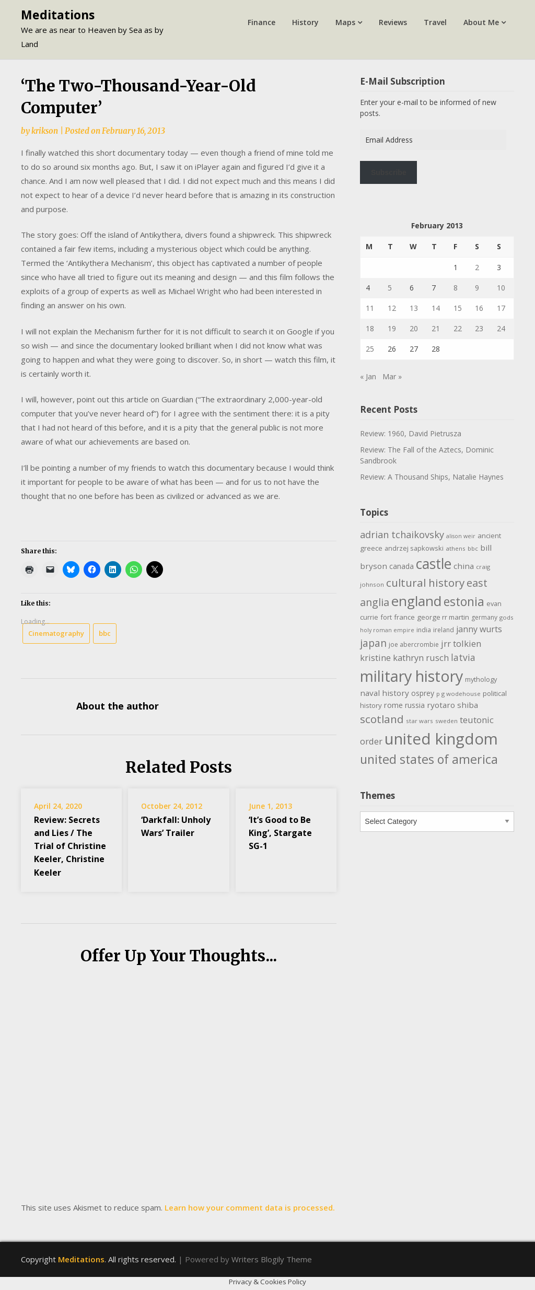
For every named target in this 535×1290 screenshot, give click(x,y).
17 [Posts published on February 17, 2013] (501, 308)
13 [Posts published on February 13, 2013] (414, 308)
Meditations (58, 14)
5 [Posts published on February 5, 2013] (390, 288)
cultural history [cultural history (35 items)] (425, 582)
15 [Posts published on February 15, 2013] (457, 308)
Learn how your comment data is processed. (250, 1207)
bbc (105, 633)
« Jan (368, 376)
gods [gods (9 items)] (506, 617)
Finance (261, 22)
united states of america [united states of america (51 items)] (429, 759)
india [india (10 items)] (423, 629)
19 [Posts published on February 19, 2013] (392, 328)
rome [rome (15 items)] (393, 705)
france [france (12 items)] (404, 617)
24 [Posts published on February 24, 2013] (501, 328)
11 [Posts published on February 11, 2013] (370, 308)
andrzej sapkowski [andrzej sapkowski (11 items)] (414, 548)
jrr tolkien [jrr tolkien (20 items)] (461, 643)
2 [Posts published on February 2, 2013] (477, 267)
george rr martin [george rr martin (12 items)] (443, 617)
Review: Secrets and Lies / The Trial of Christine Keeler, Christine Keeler (70, 846)
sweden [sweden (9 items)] (446, 721)
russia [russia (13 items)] (415, 705)
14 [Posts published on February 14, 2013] (436, 308)
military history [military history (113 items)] (411, 676)
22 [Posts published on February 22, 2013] (457, 328)
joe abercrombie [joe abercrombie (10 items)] (414, 644)
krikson (44, 131)
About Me (481, 22)
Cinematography (56, 633)
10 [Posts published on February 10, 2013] (501, 288)
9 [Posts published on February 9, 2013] (477, 288)
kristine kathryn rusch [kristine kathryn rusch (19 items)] (404, 658)
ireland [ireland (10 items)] (443, 629)
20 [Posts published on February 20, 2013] (414, 328)
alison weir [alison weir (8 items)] (460, 536)
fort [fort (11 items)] (386, 617)
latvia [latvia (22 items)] (463, 657)
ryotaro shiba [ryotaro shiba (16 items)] (452, 705)
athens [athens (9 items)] (456, 548)
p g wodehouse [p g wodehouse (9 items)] (458, 694)
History (305, 22)
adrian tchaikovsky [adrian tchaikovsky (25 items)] (402, 534)
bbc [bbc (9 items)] (473, 548)
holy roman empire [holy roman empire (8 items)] (387, 630)
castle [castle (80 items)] (433, 563)
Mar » (392, 376)
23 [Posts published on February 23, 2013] (479, 328)
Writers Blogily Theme (271, 1259)
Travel (435, 22)
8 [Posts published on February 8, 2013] (455, 288)
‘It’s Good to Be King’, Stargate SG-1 (280, 833)
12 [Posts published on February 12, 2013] (392, 308)
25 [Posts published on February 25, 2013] (370, 349)
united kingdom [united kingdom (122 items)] (441, 738)
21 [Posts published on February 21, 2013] (436, 328)
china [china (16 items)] (463, 566)
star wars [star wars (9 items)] (419, 721)
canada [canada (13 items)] (401, 566)
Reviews (393, 22)
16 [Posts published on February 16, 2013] (479, 308)
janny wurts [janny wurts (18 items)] (479, 629)
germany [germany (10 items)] (484, 617)
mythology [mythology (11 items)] (481, 679)
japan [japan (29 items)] (373, 643)
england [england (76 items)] (416, 600)
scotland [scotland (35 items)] (382, 719)
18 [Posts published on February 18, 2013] (370, 328)
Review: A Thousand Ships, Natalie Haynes (432, 477)
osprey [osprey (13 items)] (422, 693)
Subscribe (388, 172)
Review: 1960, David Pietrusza (410, 433)
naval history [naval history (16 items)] (384, 693)
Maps (345, 22)
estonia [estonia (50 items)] (464, 601)
